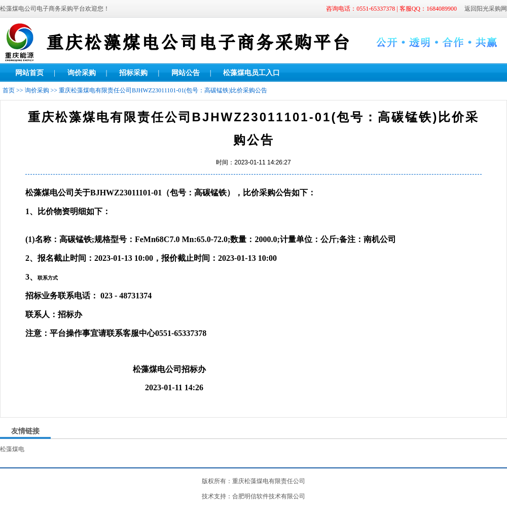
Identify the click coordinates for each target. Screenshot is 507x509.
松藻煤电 (12, 449)
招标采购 (133, 73)
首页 (9, 90)
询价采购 (81, 73)
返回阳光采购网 (485, 8)
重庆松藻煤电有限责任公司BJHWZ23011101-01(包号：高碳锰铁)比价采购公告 (163, 90)
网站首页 (29, 73)
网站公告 (185, 73)
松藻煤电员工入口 (251, 73)
